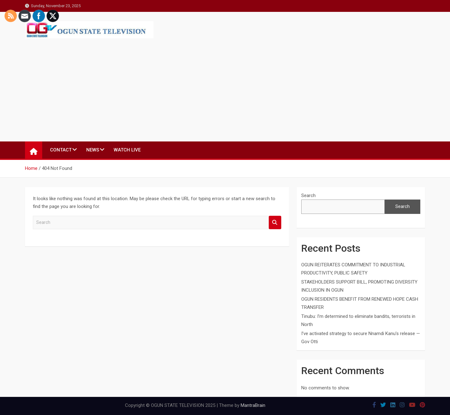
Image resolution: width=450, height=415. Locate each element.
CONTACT (61, 150)
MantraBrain (253, 405)
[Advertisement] (89, 85)
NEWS (92, 150)
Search (275, 222)
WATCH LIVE (127, 150)
